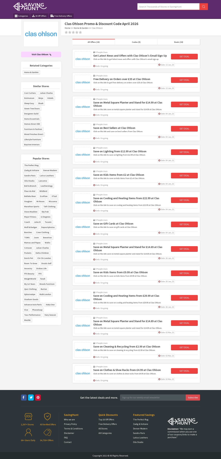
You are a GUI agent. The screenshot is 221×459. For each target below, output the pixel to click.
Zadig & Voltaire (31, 170)
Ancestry (28, 268)
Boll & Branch (30, 185)
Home (67, 28)
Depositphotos (48, 227)
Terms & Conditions (73, 428)
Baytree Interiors (32, 144)
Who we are (69, 419)
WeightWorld (30, 278)
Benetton (47, 237)
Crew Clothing (42, 232)
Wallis (47, 242)
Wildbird (43, 191)
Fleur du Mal (29, 191)
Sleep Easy (29, 103)
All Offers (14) (94, 42)
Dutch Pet (28, 258)
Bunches (28, 232)
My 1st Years (29, 284)
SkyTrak (45, 211)
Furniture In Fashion (33, 129)
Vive (26, 309)
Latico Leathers (47, 175)
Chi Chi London (44, 258)
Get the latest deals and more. (99, 397)
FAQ (66, 437)
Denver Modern (50, 170)
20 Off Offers (39, 16)
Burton (44, 289)
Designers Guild (31, 113)
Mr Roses (41, 201)
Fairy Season (50, 314)
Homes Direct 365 (32, 124)
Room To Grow (30, 263)
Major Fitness (30, 216)
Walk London (45, 294)
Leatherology (47, 185)
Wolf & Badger (30, 227)
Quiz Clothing (30, 289)
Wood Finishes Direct (33, 134)
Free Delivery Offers (61, 16)
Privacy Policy (70, 424)
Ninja (40, 98)
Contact (68, 442)
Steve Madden (30, 211)
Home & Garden (81, 28)
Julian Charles (46, 93)
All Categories (105, 433)
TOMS (27, 237)
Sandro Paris (30, 175)
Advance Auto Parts (33, 304)
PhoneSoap (37, 309)
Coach (27, 222)
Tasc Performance (32, 314)
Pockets (27, 253)
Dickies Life (41, 268)
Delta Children (42, 253)
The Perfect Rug (31, 165)
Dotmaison (29, 98)
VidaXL (50, 98)
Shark (40, 103)
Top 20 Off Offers (106, 419)
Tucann (48, 222)
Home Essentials (31, 118)
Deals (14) (178, 42)
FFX (40, 273)
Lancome (43, 180)
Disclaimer (69, 433)
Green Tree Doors (32, 108)
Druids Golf (46, 263)
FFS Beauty (29, 273)
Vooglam (28, 201)
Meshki (27, 320)
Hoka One (50, 304)
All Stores (103, 428)
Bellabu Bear (30, 196)
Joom (36, 237)
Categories (21, 16)
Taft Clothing (49, 206)
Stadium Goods (31, 299)
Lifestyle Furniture (32, 139)
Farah (42, 278)
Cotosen (28, 247)
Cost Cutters (30, 93)
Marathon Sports (31, 206)
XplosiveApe (29, 294)
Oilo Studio (29, 180)
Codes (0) (136, 42)
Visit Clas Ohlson (41, 54)
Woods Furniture (46, 284)
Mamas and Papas (32, 242)
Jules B (37, 222)
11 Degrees (45, 216)
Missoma (53, 201)
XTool (54, 196)
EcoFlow (43, 196)
